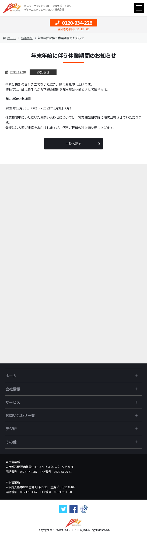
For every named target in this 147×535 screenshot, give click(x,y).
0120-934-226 (73, 22)
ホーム (10, 375)
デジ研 (10, 428)
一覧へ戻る (74, 143)
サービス (12, 402)
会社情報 (12, 389)
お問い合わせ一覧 (20, 415)
